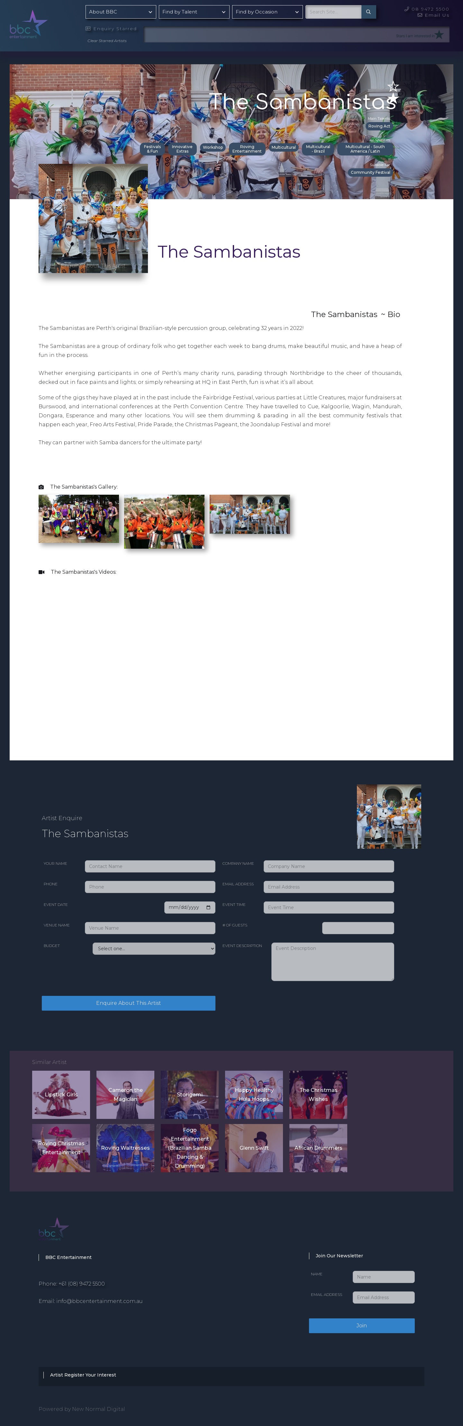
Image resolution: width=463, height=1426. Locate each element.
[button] (121, 12)
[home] (45, 22)
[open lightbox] (79, 519)
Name (316, 1273)
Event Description (242, 945)
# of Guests (234, 925)
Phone (51, 883)
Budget (52, 945)
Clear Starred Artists (107, 40)
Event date (56, 904)
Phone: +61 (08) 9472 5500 (72, 1284)
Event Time (234, 904)
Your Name (55, 863)
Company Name (238, 863)
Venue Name (57, 925)
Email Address (238, 883)
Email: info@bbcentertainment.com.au (91, 1301)
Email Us (433, 15)
